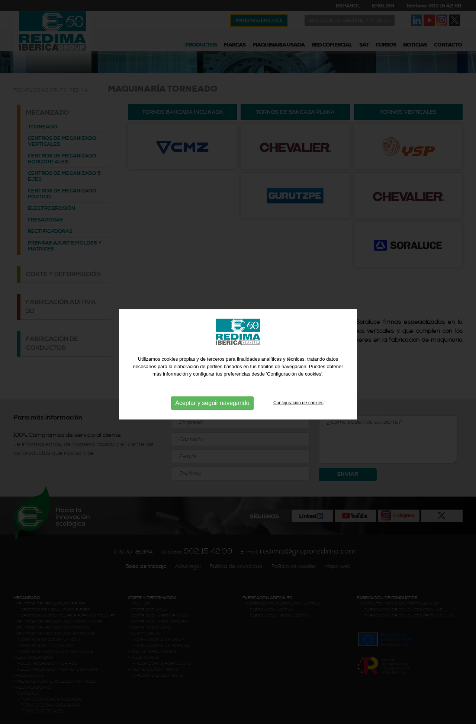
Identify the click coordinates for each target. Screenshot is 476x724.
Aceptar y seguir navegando (212, 419)
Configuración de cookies (298, 418)
